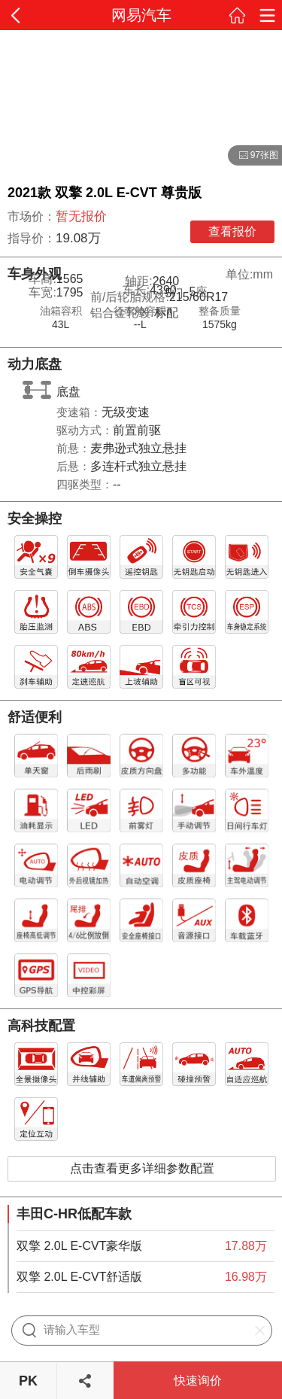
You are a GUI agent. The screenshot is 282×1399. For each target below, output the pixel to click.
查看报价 (232, 231)
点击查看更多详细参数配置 (142, 1168)
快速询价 (198, 1380)
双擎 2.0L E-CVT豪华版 (79, 1245)
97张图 (253, 156)
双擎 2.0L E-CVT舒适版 (79, 1276)
